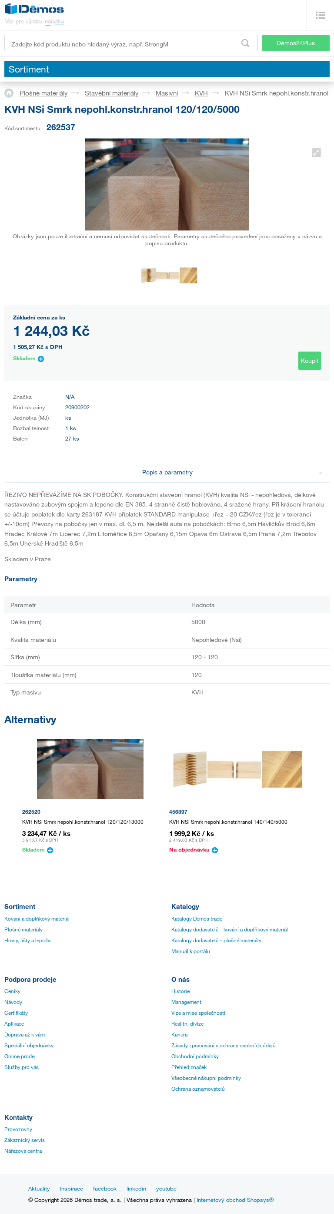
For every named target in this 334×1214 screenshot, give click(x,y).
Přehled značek (189, 1066)
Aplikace (14, 1023)
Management (186, 1001)
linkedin (136, 1188)
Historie (180, 990)
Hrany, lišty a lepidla (27, 940)
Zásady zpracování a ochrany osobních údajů (223, 1045)
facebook (105, 1188)
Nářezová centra (23, 1150)
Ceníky (12, 990)
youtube (166, 1188)
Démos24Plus (296, 42)
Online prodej (20, 1056)
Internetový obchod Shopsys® (235, 1199)
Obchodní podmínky (195, 1056)
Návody (13, 1001)
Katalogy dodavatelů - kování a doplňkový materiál (229, 929)
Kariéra (179, 1034)
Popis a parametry (232, 472)
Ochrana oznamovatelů (198, 1088)
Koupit (309, 360)
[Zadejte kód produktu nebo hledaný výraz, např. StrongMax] (131, 43)
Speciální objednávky (28, 1045)
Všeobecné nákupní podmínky (206, 1077)
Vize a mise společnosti (198, 1012)
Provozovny (18, 1128)
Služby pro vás (21, 1066)
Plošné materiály (44, 93)
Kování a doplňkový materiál (37, 918)
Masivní (167, 93)
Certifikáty (16, 1012)
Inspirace (71, 1188)
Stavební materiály (112, 93)
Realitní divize (187, 1023)
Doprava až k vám (24, 1034)
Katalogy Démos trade (196, 918)
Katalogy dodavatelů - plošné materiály (216, 940)
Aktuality (39, 1188)
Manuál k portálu (190, 951)
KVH (201, 93)
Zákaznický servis (24, 1139)
